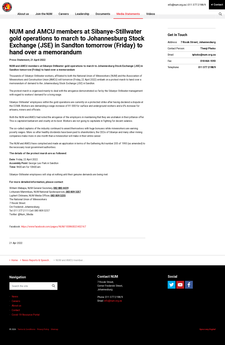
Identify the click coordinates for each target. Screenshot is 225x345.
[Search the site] (33, 288)
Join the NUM (48, 13)
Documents (107, 13)
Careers (68, 13)
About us (27, 13)
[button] (53, 288)
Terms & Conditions (26, 329)
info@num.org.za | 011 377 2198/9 (187, 4)
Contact (217, 4)
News (15, 303)
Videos (155, 13)
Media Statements (132, 13)
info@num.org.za (113, 300)
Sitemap (54, 329)
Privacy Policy (43, 329)
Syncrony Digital (207, 329)
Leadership (87, 13)
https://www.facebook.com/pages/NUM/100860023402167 (53, 226)
